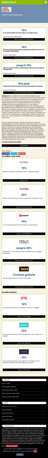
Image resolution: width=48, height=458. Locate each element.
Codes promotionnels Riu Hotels (11, 393)
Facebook (5, 153)
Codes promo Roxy (7, 409)
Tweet (14, 153)
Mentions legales (12, 446)
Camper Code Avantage (24, 316)
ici (35, 451)
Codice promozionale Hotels (9, 390)
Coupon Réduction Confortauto (24, 287)
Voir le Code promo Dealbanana (24, 39)
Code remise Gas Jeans (8, 419)
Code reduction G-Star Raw (9, 406)
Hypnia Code (24, 180)
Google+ (22, 153)
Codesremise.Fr (9, 2)
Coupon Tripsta (6, 383)
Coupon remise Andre (24, 370)
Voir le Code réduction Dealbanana (24, 92)
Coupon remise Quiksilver (24, 233)
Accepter (20, 454)
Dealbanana (24, 145)
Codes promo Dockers (8, 413)
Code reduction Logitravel (9, 386)
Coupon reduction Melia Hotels (10, 396)
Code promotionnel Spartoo (24, 207)
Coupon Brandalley (7, 416)
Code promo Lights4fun (24, 343)
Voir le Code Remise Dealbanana (24, 76)
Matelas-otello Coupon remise (24, 260)
